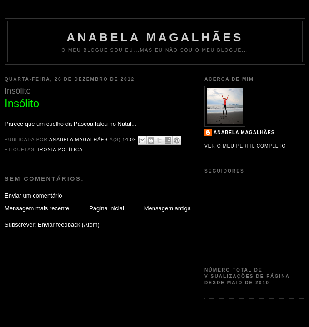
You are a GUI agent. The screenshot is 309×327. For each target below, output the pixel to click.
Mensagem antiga (167, 208)
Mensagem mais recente (37, 208)
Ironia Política (60, 149)
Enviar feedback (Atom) (69, 224)
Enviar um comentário (33, 195)
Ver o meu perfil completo (245, 146)
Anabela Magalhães (154, 37)
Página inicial (106, 208)
